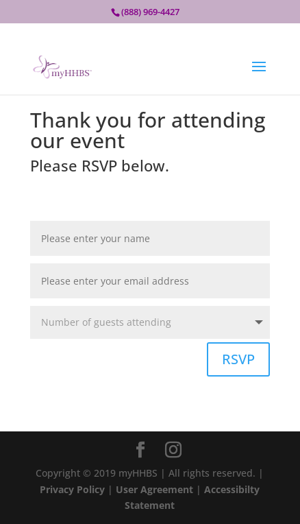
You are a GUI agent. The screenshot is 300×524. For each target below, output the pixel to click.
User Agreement (156, 489)
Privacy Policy (72, 489)
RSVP (238, 359)
